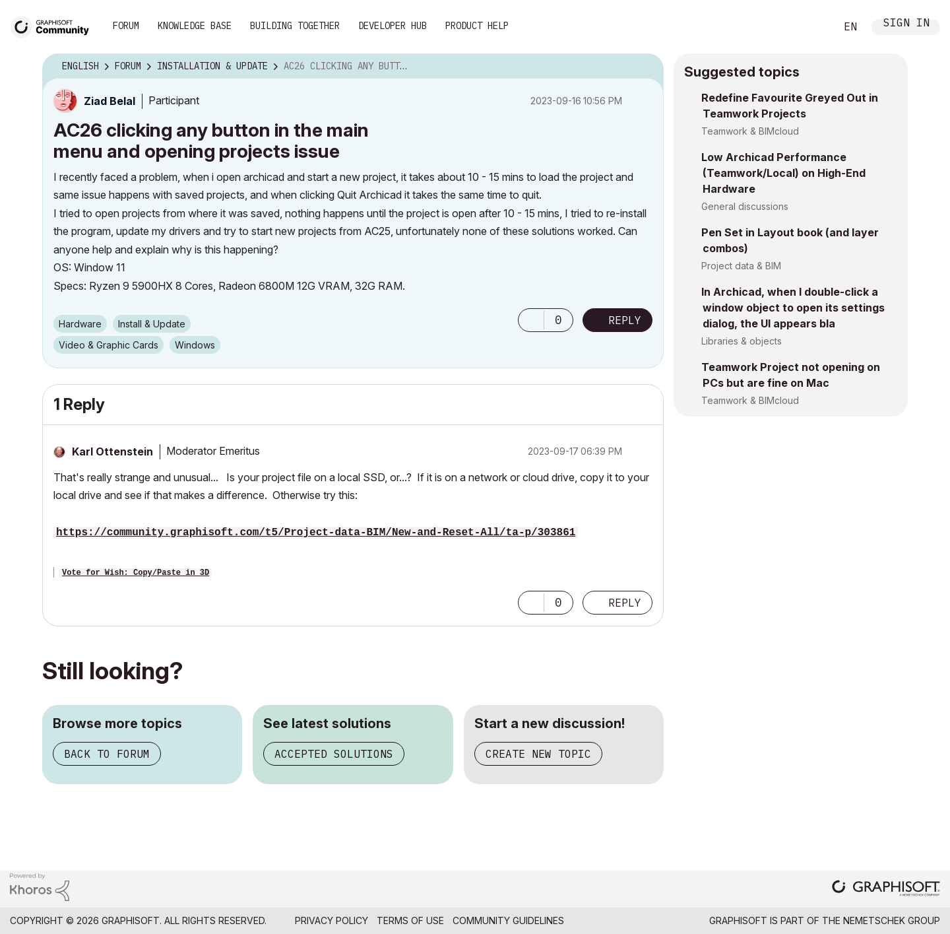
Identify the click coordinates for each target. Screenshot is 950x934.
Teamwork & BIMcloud (750, 131)
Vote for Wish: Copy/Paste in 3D (135, 573)
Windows (195, 344)
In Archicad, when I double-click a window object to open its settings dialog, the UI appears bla (793, 307)
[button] (531, 320)
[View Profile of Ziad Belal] (109, 101)
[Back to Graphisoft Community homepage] (54, 25)
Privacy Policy (331, 920)
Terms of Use (410, 920)
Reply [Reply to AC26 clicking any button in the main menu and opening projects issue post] (624, 320)
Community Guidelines (508, 920)
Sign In (906, 24)
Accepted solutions (333, 753)
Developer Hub (392, 26)
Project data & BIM (741, 265)
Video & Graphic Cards (108, 344)
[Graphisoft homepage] (886, 889)
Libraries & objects (741, 341)
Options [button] (645, 66)
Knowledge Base (195, 26)
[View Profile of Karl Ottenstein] (112, 451)
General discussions (744, 206)
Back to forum (107, 753)
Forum (126, 26)
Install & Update (151, 323)
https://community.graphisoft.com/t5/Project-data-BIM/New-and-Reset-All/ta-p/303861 (315, 533)
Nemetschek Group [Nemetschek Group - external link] (891, 920)
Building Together (295, 26)
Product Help (477, 26)
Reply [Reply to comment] (624, 602)
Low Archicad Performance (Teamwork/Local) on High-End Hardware (783, 172)
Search (811, 27)
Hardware (80, 323)
